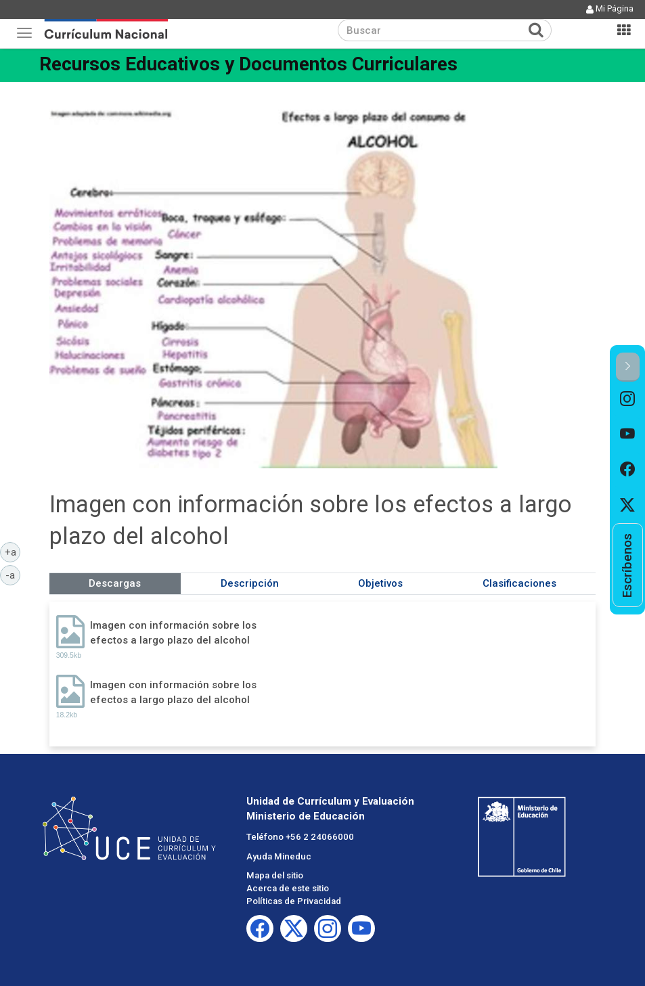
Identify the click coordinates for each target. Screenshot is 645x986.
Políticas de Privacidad (293, 901)
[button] (628, 367)
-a (12, 574)
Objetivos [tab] (380, 583)
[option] (628, 399)
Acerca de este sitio (287, 888)
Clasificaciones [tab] (519, 583)
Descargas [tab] (115, 583)
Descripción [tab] (250, 583)
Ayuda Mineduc (278, 856)
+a (13, 551)
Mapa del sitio (274, 875)
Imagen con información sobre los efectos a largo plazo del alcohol (173, 632)
